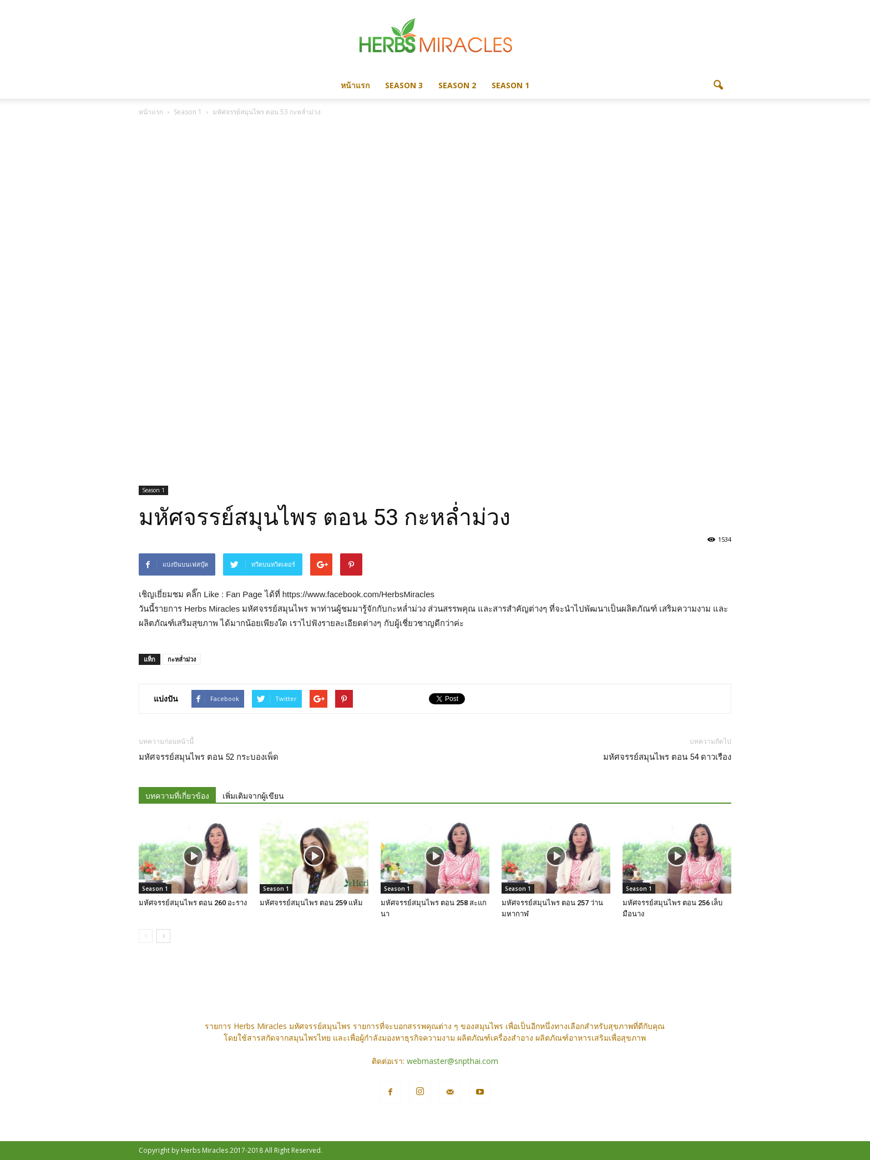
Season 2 (457, 85)
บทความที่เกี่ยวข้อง (177, 795)
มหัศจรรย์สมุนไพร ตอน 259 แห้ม (311, 903)
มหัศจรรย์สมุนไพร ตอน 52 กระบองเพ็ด (209, 757)
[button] (718, 85)
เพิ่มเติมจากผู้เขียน (253, 795)
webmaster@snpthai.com (452, 1061)
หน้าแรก (355, 85)
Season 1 (510, 85)
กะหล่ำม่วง (182, 659)
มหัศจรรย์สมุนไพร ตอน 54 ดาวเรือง (667, 757)
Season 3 (404, 85)
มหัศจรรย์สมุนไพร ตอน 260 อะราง (193, 903)
